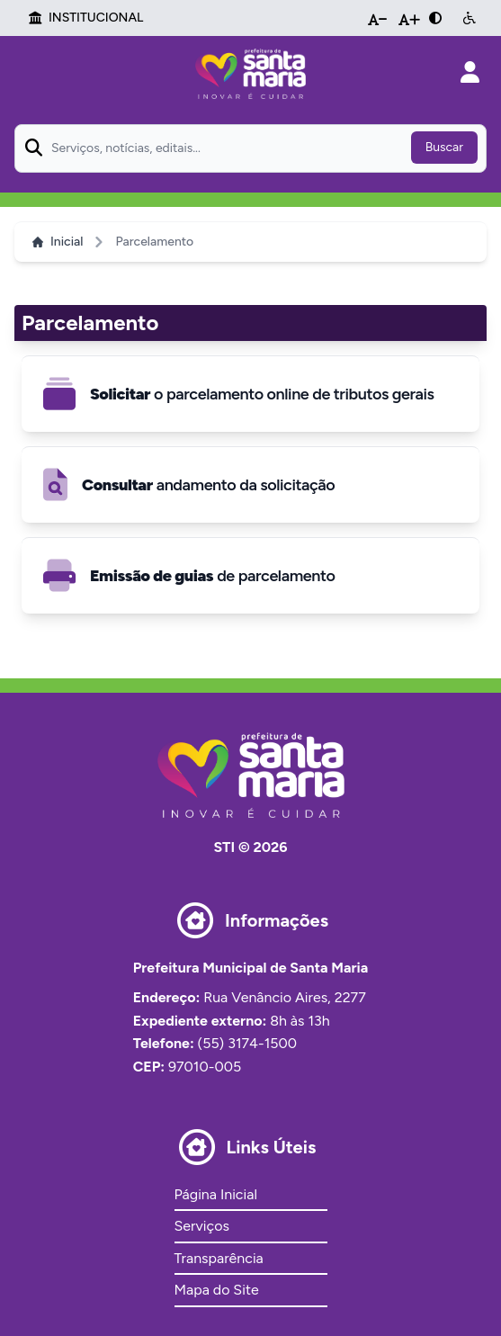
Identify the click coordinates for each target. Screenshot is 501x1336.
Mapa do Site (216, 1289)
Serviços (201, 1225)
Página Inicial (215, 1194)
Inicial (57, 241)
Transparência (219, 1258)
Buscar (444, 147)
